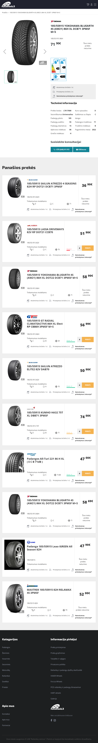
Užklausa (81, 149)
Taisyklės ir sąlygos (58, 659)
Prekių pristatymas (58, 647)
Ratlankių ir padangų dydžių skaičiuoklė (66, 670)
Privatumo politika (58, 664)
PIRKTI (87, 248)
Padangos (6, 647)
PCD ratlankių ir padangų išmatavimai (66, 687)
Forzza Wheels (56, 681)
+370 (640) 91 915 (61, 149)
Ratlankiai (6, 676)
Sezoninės (6, 664)
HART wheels (56, 693)
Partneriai (6, 725)
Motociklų (6, 670)
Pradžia (4, 13)
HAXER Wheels (56, 676)
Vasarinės (6, 659)
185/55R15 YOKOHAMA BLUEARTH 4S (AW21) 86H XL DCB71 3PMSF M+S (35, 13)
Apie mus (6, 720)
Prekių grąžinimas (58, 653)
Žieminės (5, 653)
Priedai (5, 687)
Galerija (54, 698)
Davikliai (5, 681)
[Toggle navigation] (95, 4)
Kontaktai (6, 714)
